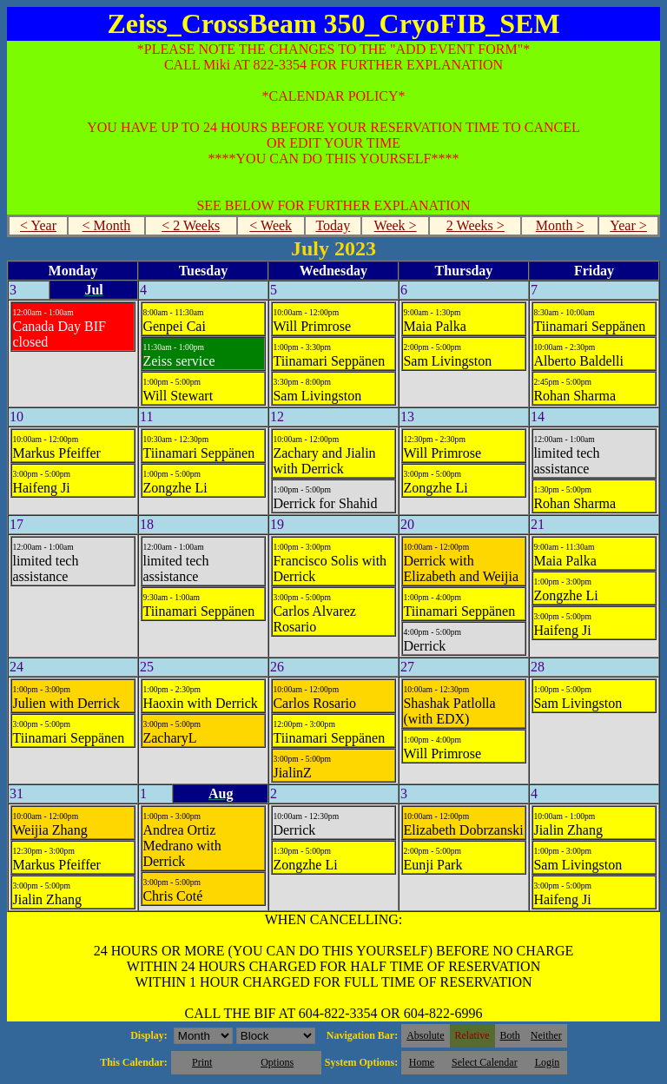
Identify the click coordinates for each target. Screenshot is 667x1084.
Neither (546, 1035)
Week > (395, 225)
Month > (560, 225)
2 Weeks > (475, 225)
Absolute (425, 1035)
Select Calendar (485, 1062)
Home (421, 1062)
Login (547, 1062)
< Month (107, 225)
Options (277, 1062)
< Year (38, 225)
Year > (628, 225)
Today (332, 225)
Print (202, 1062)
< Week (270, 225)
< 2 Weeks (191, 225)
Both (510, 1035)
